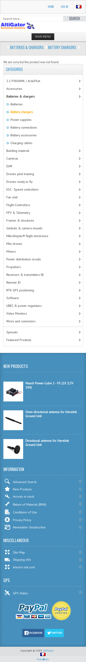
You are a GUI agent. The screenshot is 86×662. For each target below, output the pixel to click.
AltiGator (48, 650)
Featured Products (18, 340)
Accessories (14, 89)
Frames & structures (20, 220)
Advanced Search (20, 481)
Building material (17, 151)
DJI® (9, 166)
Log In (64, 6)
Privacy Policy (17, 519)
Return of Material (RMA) (25, 504)
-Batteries (16, 104)
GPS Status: (16, 593)
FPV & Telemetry (18, 213)
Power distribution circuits (23, 259)
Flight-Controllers (18, 205)
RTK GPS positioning (20, 290)
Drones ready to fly (19, 182)
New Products (18, 488)
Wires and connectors (21, 321)
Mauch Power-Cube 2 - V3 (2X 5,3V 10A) (49, 385)
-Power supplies (20, 120)
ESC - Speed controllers (22, 189)
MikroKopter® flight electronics (27, 236)
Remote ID (13, 282)
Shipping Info (17, 560)
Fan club (12, 197)
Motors (11, 251)
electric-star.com (19, 567)
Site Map (14, 552)
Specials (12, 332)
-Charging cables (20, 143)
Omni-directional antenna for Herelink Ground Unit (51, 414)
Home (51, 6)
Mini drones (14, 244)
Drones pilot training (20, 174)
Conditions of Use (20, 512)
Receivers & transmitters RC (25, 275)
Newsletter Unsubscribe (24, 527)
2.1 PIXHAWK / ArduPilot (23, 81)
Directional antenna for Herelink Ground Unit (47, 443)
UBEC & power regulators (24, 306)
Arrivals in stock (19, 496)
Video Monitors (16, 313)
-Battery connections (23, 127)
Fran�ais (43, 657)
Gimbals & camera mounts (24, 228)
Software (12, 298)
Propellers (13, 267)
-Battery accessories (23, 135)
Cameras (12, 158)
